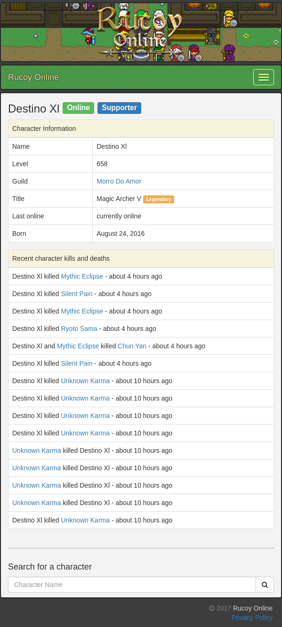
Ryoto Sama (79, 328)
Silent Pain (77, 293)
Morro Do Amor (119, 181)
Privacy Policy (252, 617)
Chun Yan (132, 346)
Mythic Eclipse (82, 276)
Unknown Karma (85, 381)
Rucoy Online (33, 77)
